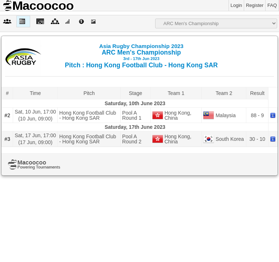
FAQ (272, 5)
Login (236, 5)
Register (254, 5)
